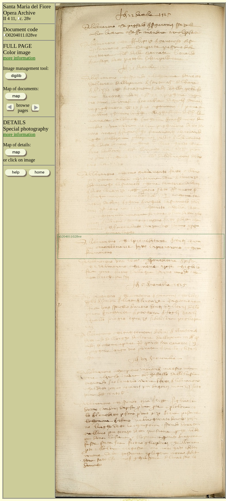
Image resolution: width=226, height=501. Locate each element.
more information (19, 58)
